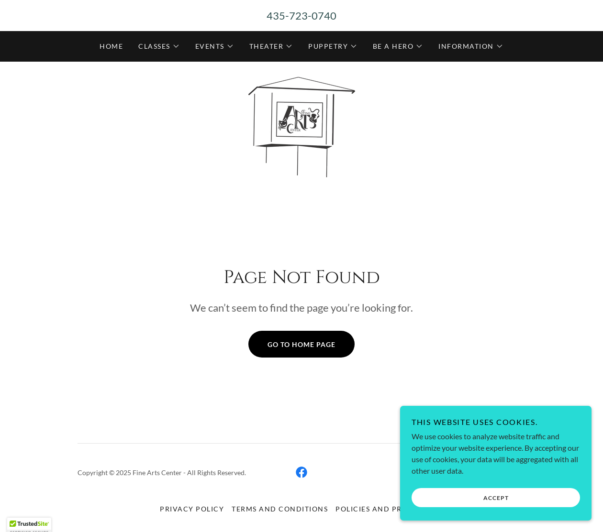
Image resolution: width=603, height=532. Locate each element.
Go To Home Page (301, 344)
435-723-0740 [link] (301, 15)
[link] (301, 125)
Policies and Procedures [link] (389, 509)
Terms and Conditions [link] (280, 509)
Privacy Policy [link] (192, 509)
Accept (496, 510)
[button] (159, 46)
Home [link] (111, 46)
